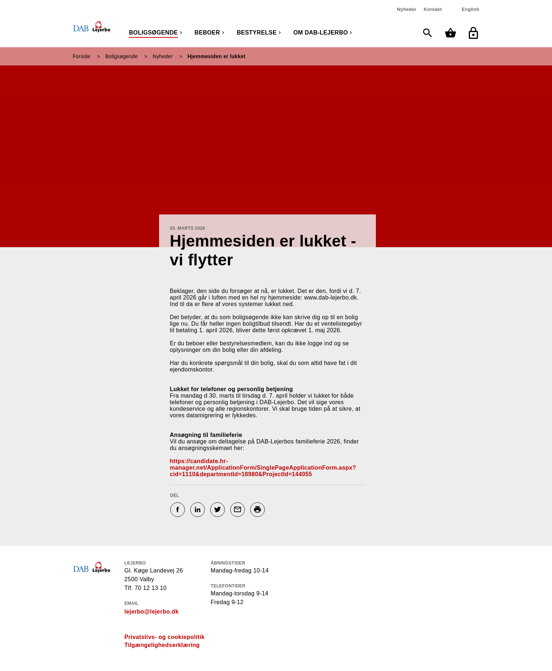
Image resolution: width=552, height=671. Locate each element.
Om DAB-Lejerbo (320, 32)
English (470, 9)
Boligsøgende (153, 32)
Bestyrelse (257, 32)
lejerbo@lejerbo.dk (152, 611)
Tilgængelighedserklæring (162, 645)
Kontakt (433, 9)
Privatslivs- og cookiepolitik (165, 637)
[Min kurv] (452, 33)
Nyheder (406, 9)
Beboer (207, 32)
